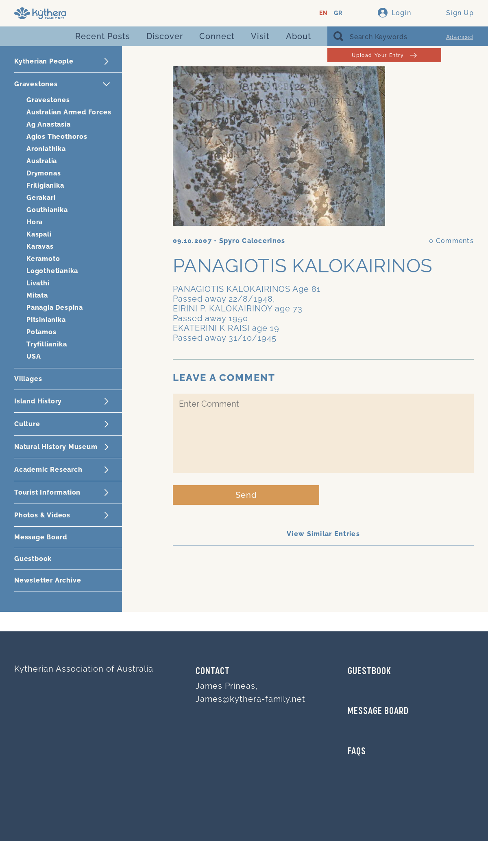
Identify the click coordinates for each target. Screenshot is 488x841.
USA (33, 356)
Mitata (37, 295)
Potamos (41, 332)
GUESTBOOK (369, 672)
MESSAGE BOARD (378, 711)
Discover (164, 36)
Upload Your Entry (384, 55)
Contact (213, 672)
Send (246, 495)
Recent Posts (102, 36)
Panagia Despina (54, 307)
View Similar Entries (323, 534)
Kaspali (39, 234)
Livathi (38, 283)
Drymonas (43, 173)
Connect (217, 36)
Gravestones (48, 100)
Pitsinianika (46, 320)
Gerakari (40, 197)
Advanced (459, 37)
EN (323, 13)
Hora (34, 222)
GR (338, 13)
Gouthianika (47, 210)
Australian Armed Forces (68, 112)
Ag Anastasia (48, 124)
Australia (41, 161)
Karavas (40, 246)
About (298, 36)
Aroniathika (46, 149)
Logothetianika (52, 271)
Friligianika (45, 185)
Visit (260, 36)
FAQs (357, 752)
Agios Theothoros (56, 136)
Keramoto (43, 259)
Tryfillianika (46, 344)
